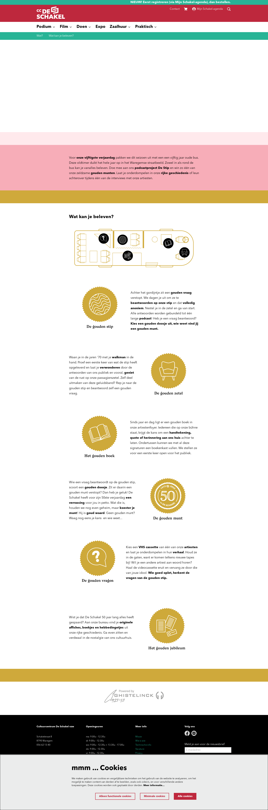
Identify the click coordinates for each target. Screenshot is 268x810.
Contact (175, 9)
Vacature (139, 749)
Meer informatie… (154, 785)
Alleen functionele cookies (109, 796)
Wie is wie (140, 741)
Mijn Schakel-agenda (207, 9)
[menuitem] (100, 27)
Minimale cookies (151, 796)
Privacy (138, 753)
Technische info (143, 745)
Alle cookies (184, 796)
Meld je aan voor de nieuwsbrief (205, 744)
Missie (138, 737)
